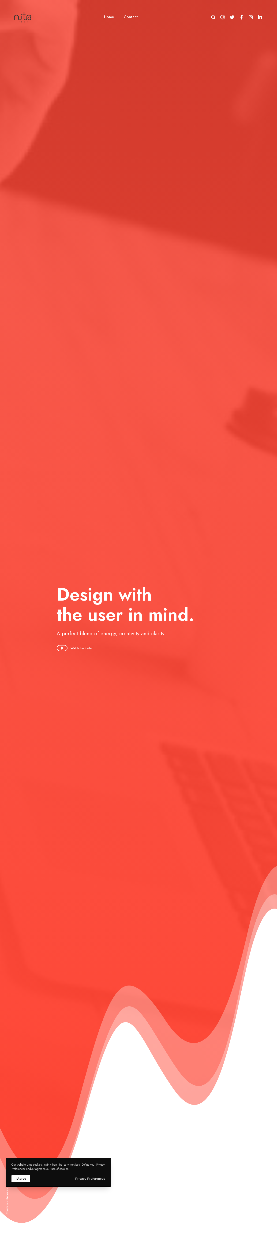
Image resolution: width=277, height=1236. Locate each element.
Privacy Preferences (90, 1178)
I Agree (21, 1178)
